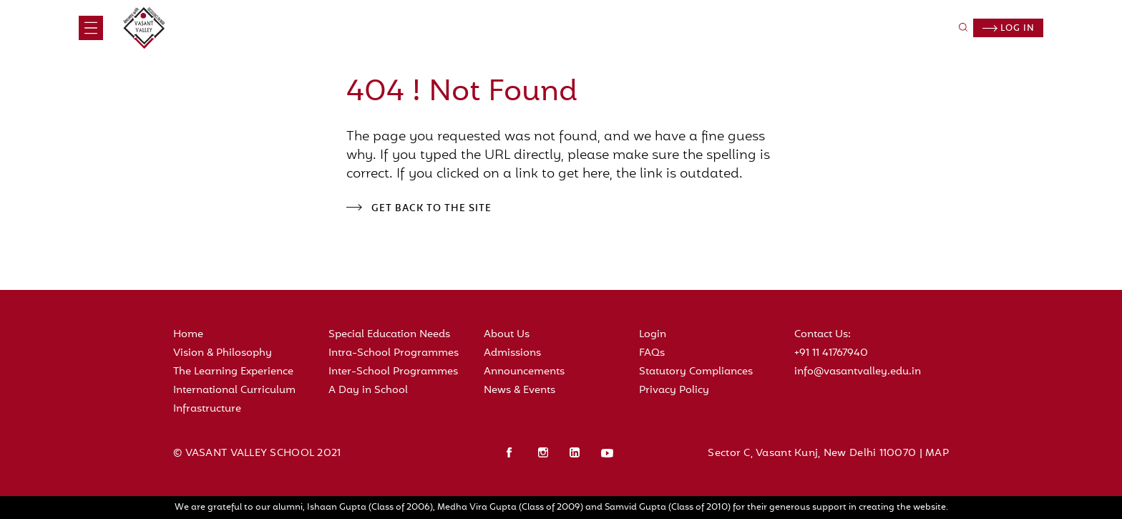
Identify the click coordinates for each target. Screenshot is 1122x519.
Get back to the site (431, 209)
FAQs (652, 353)
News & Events (519, 390)
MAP (937, 453)
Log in (1008, 28)
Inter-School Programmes (393, 371)
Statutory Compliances (696, 371)
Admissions (512, 353)
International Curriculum (234, 390)
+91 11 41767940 (831, 353)
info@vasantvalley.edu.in (857, 371)
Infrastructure (207, 409)
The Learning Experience (233, 371)
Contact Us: (822, 334)
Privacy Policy (674, 390)
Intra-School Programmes (393, 353)
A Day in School (368, 390)
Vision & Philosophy (222, 353)
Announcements (524, 371)
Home (188, 334)
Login (652, 334)
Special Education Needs (389, 334)
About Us (507, 334)
